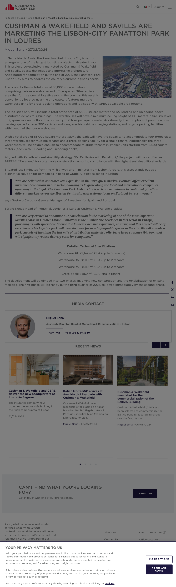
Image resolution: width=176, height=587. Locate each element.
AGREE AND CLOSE (159, 569)
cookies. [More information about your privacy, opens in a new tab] (109, 583)
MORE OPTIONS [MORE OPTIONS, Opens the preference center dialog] (159, 559)
